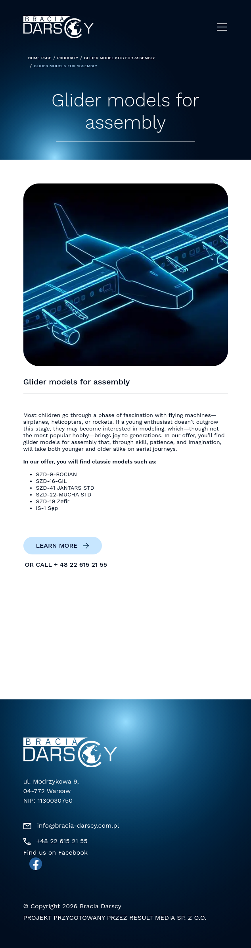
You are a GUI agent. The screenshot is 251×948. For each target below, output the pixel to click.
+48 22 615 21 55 (62, 841)
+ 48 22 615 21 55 (80, 565)
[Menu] (222, 27)
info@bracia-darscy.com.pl (78, 825)
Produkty (67, 58)
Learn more (57, 546)
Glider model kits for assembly (119, 58)
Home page (40, 58)
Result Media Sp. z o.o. (167, 917)
